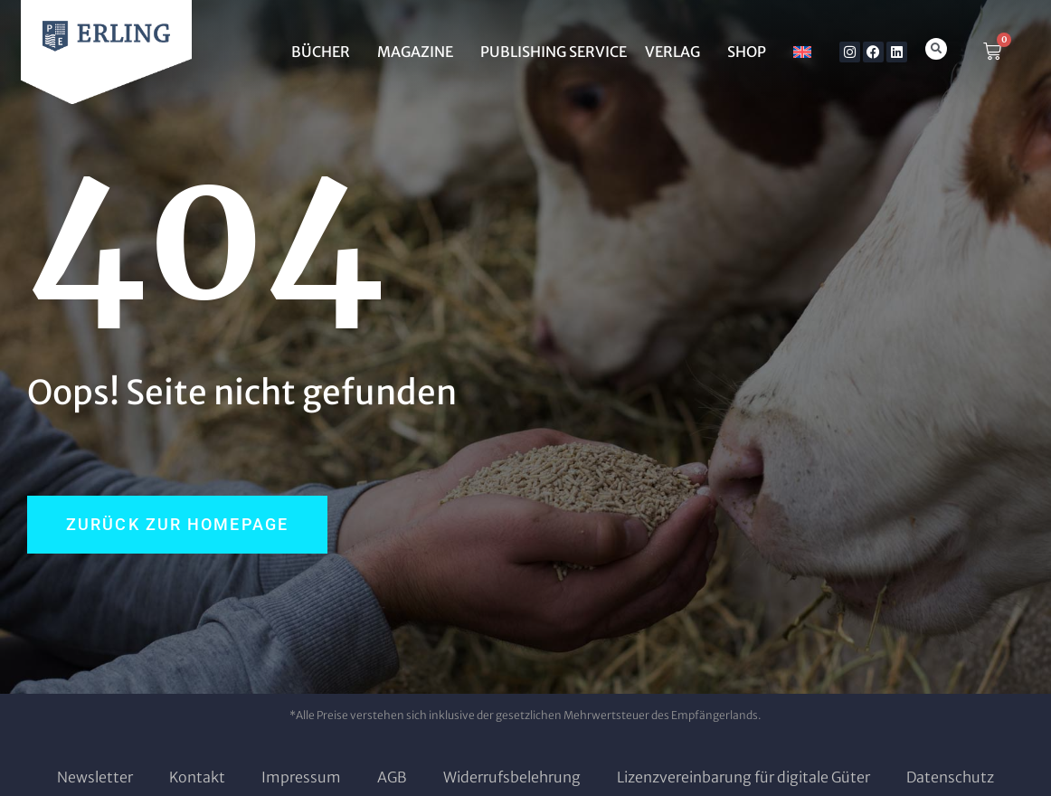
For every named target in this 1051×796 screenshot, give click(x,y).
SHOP (751, 52)
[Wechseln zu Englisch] (802, 51)
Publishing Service (553, 52)
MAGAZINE (419, 52)
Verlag (677, 52)
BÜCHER (325, 52)
